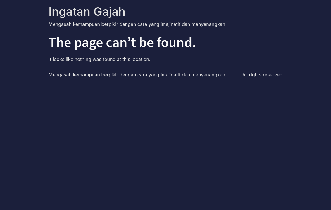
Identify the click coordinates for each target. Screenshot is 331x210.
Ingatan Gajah (87, 11)
